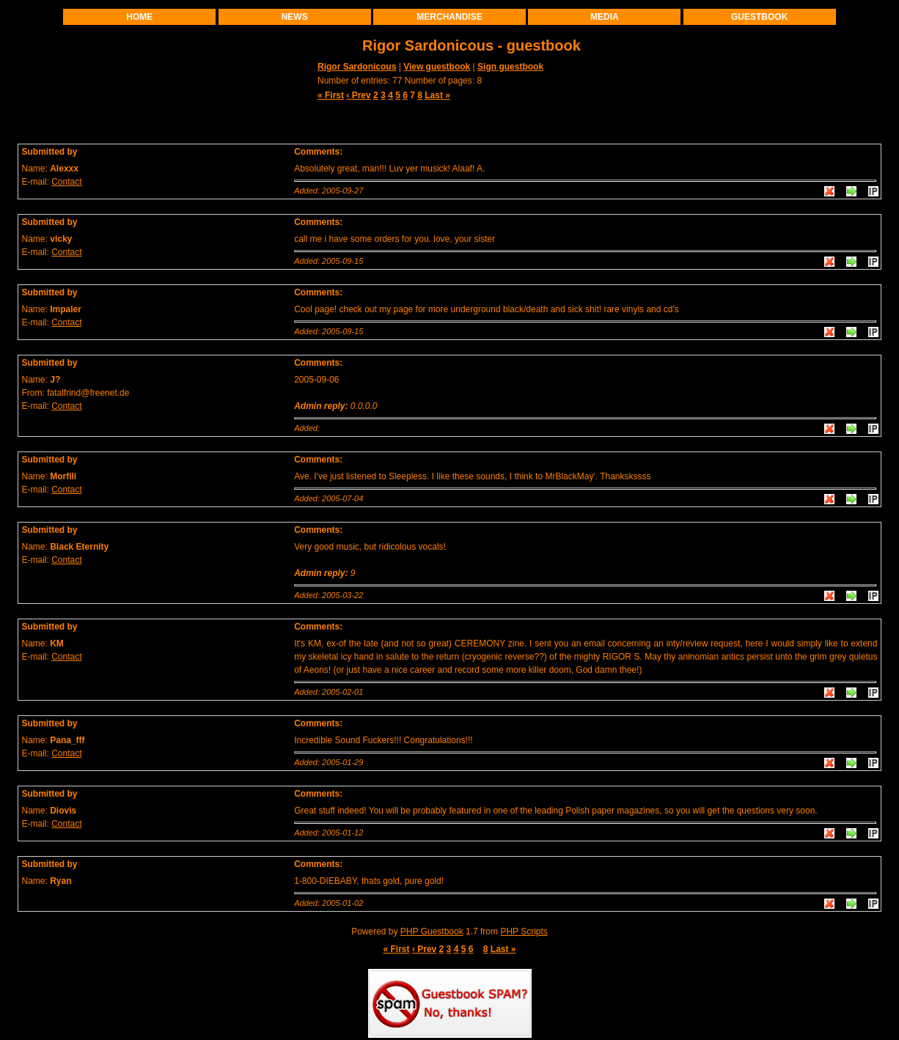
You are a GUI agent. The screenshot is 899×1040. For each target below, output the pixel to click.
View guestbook (436, 67)
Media (604, 17)
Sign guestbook (510, 67)
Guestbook (759, 17)
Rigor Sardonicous (357, 67)
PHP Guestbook (431, 931)
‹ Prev (358, 95)
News (295, 17)
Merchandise (449, 17)
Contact (66, 182)
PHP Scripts (523, 931)
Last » (437, 95)
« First (331, 95)
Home (139, 17)
